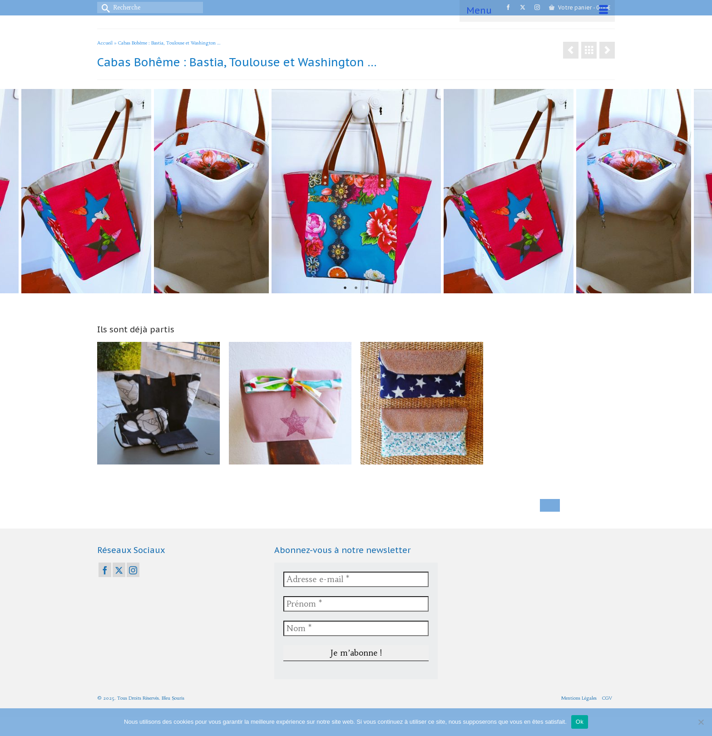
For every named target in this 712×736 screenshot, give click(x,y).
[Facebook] (105, 570)
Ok (579, 721)
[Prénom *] (356, 604)
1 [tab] (345, 288)
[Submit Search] (104, 7)
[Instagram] (133, 570)
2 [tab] (356, 288)
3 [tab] (366, 288)
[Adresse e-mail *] (356, 579)
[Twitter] (119, 570)
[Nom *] (356, 628)
